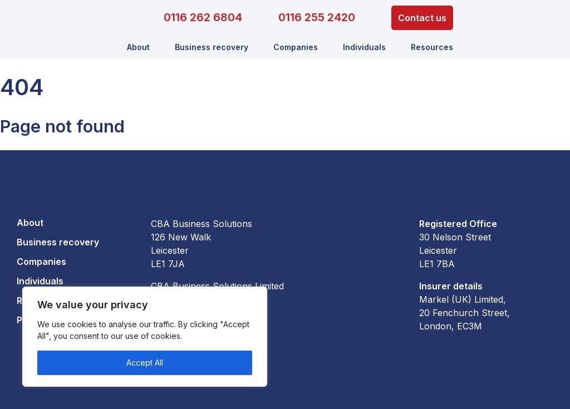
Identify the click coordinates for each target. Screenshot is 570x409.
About (138, 47)
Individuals (364, 47)
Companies (295, 47)
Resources (432, 47)
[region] (144, 337)
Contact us (422, 17)
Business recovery (211, 47)
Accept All (144, 362)
